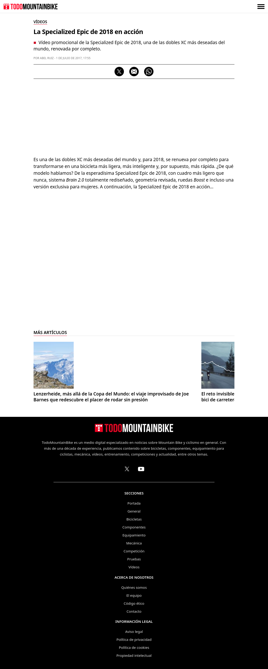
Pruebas (134, 559)
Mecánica (134, 543)
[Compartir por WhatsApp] (148, 71)
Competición (134, 551)
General (133, 511)
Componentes (134, 527)
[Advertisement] (134, 116)
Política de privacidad (134, 639)
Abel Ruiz (47, 58)
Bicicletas (134, 519)
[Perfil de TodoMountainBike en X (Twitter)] (127, 469)
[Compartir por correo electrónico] (134, 71)
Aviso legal (134, 631)
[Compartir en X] (119, 71)
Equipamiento (134, 535)
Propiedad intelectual (134, 655)
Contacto (133, 611)
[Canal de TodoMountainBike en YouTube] (141, 469)
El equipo (134, 595)
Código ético (134, 603)
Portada (134, 503)
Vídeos (134, 567)
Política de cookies (134, 647)
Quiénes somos (134, 587)
